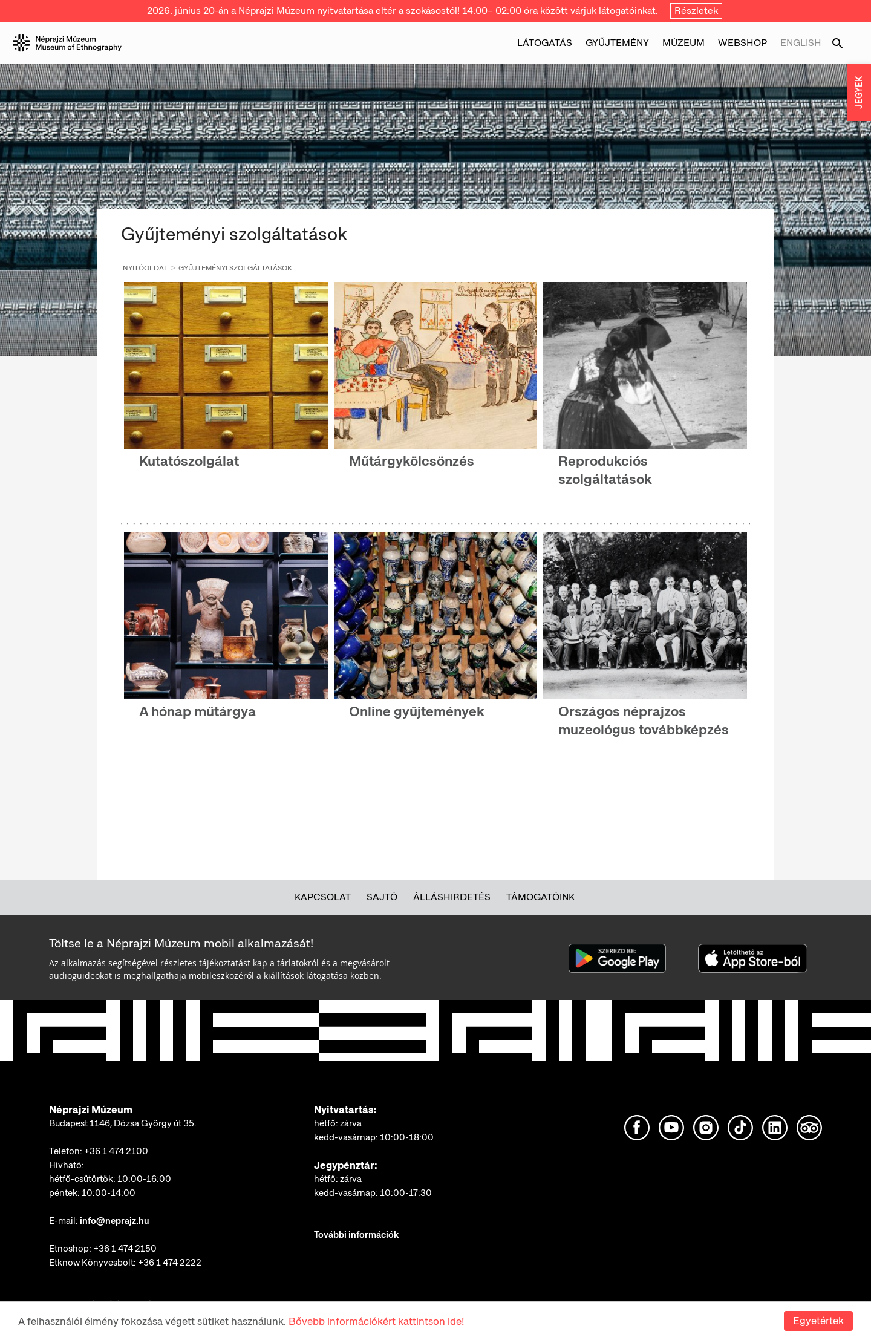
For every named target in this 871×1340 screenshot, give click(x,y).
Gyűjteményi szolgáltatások (235, 268)
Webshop (742, 42)
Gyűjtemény (617, 42)
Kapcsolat (323, 897)
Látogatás (544, 42)
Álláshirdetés (452, 897)
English (800, 42)
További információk (356, 1235)
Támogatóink (540, 897)
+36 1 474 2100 (116, 1151)
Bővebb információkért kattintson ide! (376, 1321)
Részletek (696, 10)
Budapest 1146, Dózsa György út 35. (123, 1123)
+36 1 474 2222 (169, 1263)
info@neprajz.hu (114, 1221)
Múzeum (683, 42)
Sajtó (382, 897)
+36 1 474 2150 (125, 1249)
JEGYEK (858, 92)
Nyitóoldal (145, 268)
